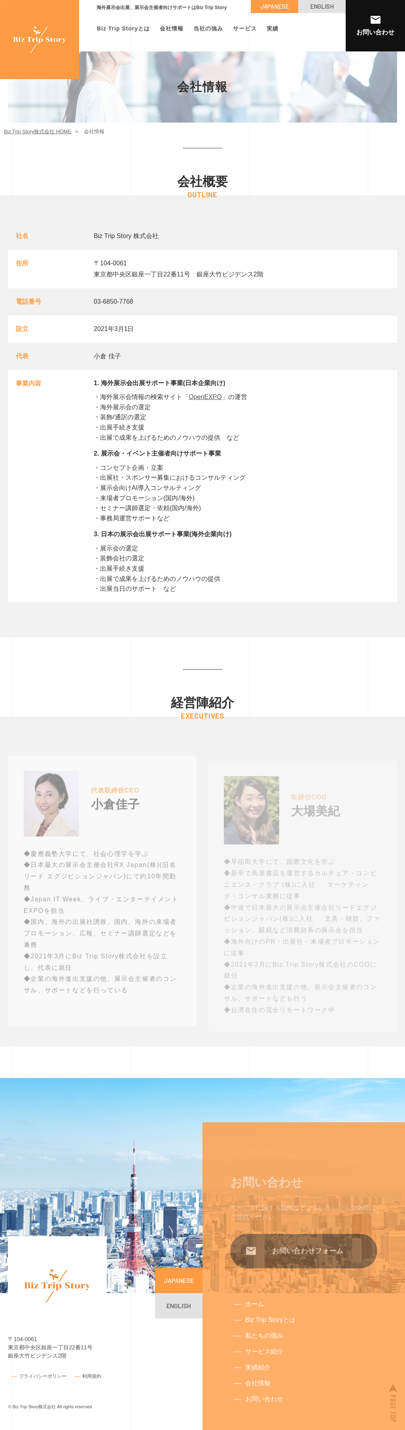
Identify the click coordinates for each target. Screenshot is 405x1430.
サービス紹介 (264, 1362)
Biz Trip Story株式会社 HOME (37, 131)
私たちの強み (264, 1346)
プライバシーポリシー (42, 1376)
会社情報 (172, 28)
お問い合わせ (264, 1410)
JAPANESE (274, 6)
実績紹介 (258, 1378)
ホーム (254, 1315)
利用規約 (91, 1376)
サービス (245, 28)
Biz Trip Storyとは (123, 28)
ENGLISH (322, 6)
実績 (272, 28)
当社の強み (208, 28)
